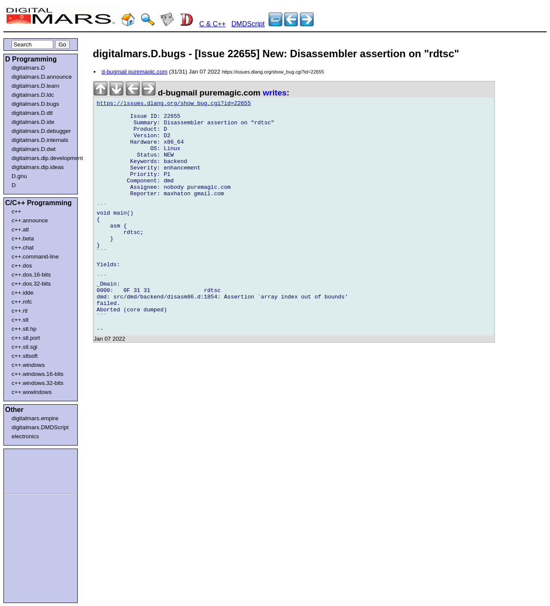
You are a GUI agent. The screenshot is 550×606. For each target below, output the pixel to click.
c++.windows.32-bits (38, 383)
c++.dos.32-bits (31, 283)
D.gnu (19, 176)
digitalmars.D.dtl (32, 113)
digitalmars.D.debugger (41, 131)
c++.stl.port (26, 338)
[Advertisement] (31, 469)
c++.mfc (22, 301)
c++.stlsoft (25, 356)
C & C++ (212, 24)
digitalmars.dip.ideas (38, 167)
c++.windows (28, 365)
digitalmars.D (28, 68)
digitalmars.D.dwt (33, 149)
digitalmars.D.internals (40, 140)
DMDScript (248, 24)
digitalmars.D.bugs (35, 104)
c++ (16, 211)
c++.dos (22, 265)
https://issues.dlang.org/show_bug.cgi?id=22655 (174, 104)
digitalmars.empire (35, 418)
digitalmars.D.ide (33, 122)
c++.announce (30, 220)
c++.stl (20, 320)
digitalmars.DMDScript (40, 427)
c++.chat (23, 247)
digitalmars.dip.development (42, 158)
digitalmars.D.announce (42, 77)
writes (275, 92)
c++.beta (23, 238)
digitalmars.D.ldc (33, 95)
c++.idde (23, 292)
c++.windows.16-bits (38, 374)
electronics (25, 436)
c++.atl (20, 229)
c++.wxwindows (32, 392)
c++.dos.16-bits (31, 274)
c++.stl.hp (24, 329)
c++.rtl (20, 311)
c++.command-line (35, 256)
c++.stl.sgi (24, 347)
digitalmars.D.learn (35, 86)
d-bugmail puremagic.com (134, 71)
